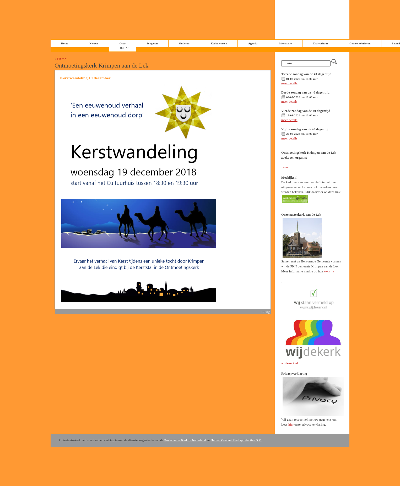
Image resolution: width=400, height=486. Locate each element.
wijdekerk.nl (289, 363)
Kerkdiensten (219, 43)
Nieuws (93, 43)
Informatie (285, 43)
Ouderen (184, 43)
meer (286, 167)
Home (61, 59)
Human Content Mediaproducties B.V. (236, 440)
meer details (289, 83)
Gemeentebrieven (359, 43)
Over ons (123, 45)
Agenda (252, 43)
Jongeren (152, 43)
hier (291, 424)
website (329, 271)
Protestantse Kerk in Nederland (185, 440)
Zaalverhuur (320, 43)
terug (266, 311)
